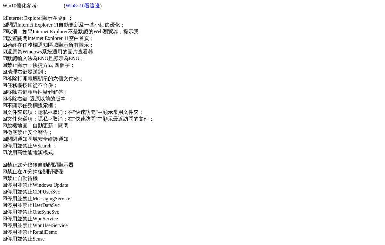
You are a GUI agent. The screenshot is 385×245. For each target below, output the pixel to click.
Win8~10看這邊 (83, 5)
